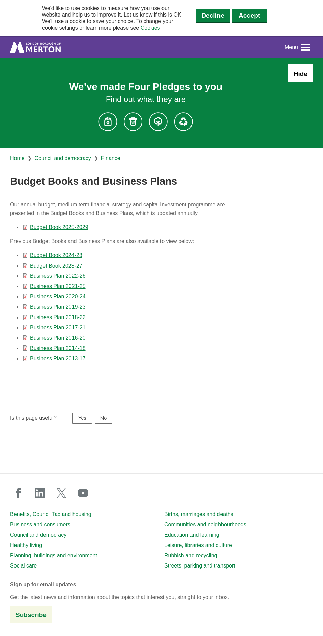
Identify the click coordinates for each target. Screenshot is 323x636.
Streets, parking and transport (199, 566)
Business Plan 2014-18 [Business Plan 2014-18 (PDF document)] (58, 348)
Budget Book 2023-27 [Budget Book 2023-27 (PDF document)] (56, 266)
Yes (82, 418)
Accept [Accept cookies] (249, 15)
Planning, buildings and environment (53, 555)
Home (17, 158)
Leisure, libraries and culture (198, 545)
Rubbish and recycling (190, 555)
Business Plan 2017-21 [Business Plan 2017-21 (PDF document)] (58, 327)
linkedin (40, 493)
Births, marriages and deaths (198, 514)
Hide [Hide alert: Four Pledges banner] (300, 73)
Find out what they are (146, 99)
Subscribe (31, 614)
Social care (23, 566)
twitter (61, 493)
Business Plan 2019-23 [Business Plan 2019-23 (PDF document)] (58, 307)
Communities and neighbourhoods (205, 524)
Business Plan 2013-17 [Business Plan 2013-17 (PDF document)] (58, 358)
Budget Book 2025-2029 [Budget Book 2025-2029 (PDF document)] (59, 227)
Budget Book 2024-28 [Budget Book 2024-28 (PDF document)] (56, 255)
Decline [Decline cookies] (212, 15)
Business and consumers (40, 524)
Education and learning (191, 535)
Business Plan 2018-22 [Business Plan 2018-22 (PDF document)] (58, 317)
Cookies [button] (150, 28)
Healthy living (26, 545)
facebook (18, 493)
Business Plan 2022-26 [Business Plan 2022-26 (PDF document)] (58, 276)
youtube (83, 493)
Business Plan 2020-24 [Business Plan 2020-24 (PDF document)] (58, 296)
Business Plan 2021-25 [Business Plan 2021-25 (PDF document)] (58, 286)
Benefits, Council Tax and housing (50, 514)
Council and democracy (63, 158)
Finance (110, 158)
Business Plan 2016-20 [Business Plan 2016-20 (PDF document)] (58, 338)
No (103, 418)
